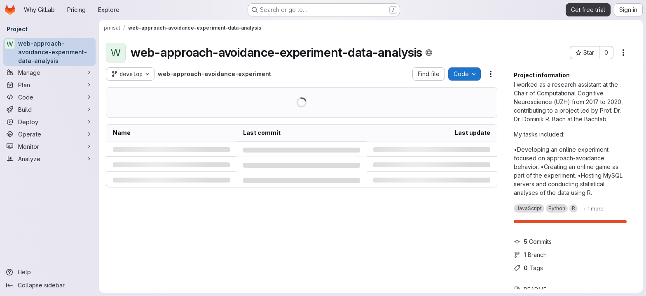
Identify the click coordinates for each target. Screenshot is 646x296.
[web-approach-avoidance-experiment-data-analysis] (49, 52)
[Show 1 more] (593, 208)
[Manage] (49, 72)
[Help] (49, 272)
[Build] (49, 109)
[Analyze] (49, 158)
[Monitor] (49, 146)
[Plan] (49, 84)
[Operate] (49, 134)
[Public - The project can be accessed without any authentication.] (428, 52)
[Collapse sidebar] (49, 285)
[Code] (49, 97)
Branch (530, 254)
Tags (528, 267)
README (530, 289)
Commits (533, 241)
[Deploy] (49, 121)
